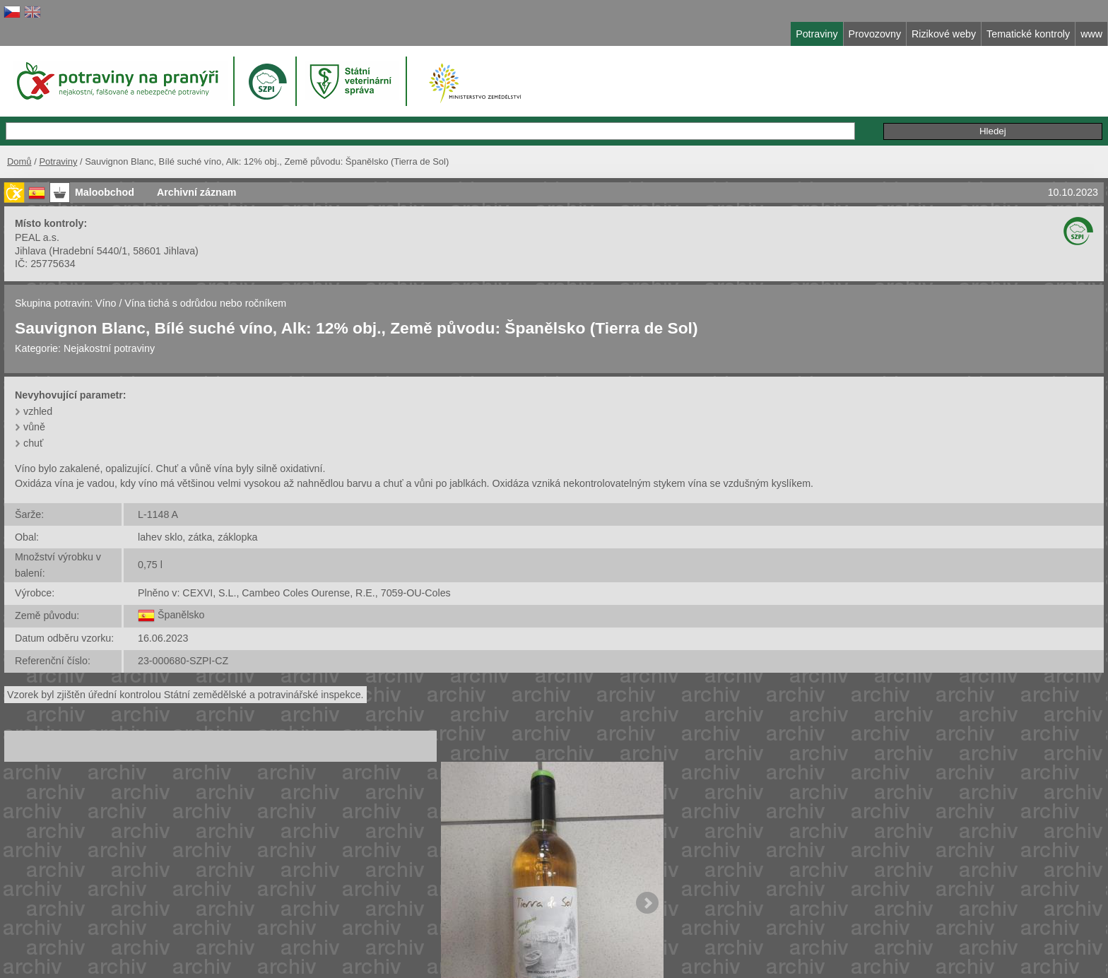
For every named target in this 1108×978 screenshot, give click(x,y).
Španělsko (181, 614)
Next (647, 903)
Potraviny (58, 161)
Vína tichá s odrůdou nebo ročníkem (205, 303)
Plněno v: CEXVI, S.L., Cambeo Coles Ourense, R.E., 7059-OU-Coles (294, 593)
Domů (19, 161)
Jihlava (30, 251)
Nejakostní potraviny (109, 348)
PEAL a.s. (37, 237)
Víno (105, 303)
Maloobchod (104, 192)
